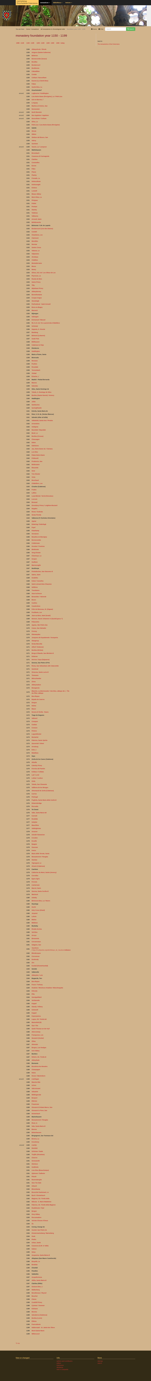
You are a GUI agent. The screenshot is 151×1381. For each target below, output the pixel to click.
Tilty (33, 285)
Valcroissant (36, 1088)
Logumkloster (36, 734)
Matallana (35, 753)
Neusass (35, 361)
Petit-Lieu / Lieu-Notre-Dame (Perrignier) (46, 125)
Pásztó (34, 1176)
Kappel (34, 1003)
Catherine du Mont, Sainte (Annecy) (44, 872)
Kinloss (34, 188)
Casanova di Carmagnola (40, 156)
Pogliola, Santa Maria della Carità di (44, 800)
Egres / (34, 879)
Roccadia (35, 806)
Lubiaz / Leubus (37, 778)
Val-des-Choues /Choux (40, 1220)
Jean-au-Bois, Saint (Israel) (41, 615)
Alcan (34, 866)
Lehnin (34, 916)
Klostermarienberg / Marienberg (43, 1233)
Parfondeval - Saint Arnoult (41, 304)
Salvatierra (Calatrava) (39, 1315)
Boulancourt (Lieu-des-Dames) (42, 228)
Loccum (34, 499)
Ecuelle (34, 841)
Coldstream (36, 543)
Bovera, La (35, 1139)
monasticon (45, 2)
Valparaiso (35, 254)
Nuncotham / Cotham (39, 118)
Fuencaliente (36, 1324)
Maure (34, 709)
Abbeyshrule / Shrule (39, 49)
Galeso (34, 1249)
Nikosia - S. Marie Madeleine (41, 1202)
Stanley (34, 210)
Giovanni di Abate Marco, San (42, 1107)
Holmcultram (36, 181)
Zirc (33, 962)
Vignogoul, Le (36, 863)
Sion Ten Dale (36, 1183)
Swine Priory (36, 282)
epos (38, 696)
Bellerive (35, 55)
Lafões (34, 493)
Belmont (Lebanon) (38, 335)
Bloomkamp (36, 1189)
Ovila (33, 781)
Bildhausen (36, 342)
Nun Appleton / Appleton (40, 115)
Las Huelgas (41, 1047)
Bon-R (34, 696)
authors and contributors (64, 1361)
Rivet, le (34, 1123)
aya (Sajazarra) (44, 659)
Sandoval (35, 669)
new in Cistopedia (62, 1369)
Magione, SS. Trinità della (41, 1198)
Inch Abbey (36, 1051)
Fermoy (34, 631)
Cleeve (34, 1299)
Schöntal (35, 326)
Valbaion (68, 950)
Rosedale (35, 367)
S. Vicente (41, 329)
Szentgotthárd (37, 997)
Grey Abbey (36, 1214)
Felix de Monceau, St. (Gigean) (42, 609)
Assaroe (34, 831)
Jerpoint (34, 913)
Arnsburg (35, 746)
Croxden (35, 838)
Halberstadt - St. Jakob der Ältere (43, 1327)
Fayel (34, 527)
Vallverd (34, 718)
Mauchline (35, 825)
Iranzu (34, 850)
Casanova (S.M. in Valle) (40, 1246)
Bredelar (35, 1264)
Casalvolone (36, 606)
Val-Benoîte (36, 1000)
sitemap (100, 1361)
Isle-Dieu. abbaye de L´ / (58, 691)
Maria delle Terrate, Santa (40, 853)
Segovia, (35, 329)
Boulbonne (35, 68)
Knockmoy (35, 1142)
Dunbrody (35, 959)
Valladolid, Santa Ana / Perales (42, 420)
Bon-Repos (36, 981)
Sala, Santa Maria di (39, 1126)
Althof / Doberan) (38, 647)
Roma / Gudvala (37, 512)
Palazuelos (35, 622)
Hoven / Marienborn (38, 1076)
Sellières (35, 587)
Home (94, 29)
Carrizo (34, 794)
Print (100, 29)
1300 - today (60, 43)
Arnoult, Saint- (37, 219)
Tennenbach (36, 370)
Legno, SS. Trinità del (39, 1019)
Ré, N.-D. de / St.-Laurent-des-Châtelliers (46, 323)
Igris (38, 879)
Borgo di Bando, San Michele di (43, 653)
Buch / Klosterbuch (38, 1195)
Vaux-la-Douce (37, 593)
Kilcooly (34, 991)
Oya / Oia (35, 1025)
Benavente (35, 938)
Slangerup (35, 641)
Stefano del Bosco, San (40, 137)
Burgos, (34, 1047)
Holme (34, 706)
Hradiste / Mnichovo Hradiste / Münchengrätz (47, 988)
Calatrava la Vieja (38, 345)
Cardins (34, 603)
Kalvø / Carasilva (37, 581)
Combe (34, 74)
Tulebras (35, 213)
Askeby (34, 897)
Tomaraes (35, 675)
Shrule (34, 131)
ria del (44, 813)
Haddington (36, 351)
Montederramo (37, 263)
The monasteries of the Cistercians (109, 44)
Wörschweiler (36, 678)
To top (18, 1343)
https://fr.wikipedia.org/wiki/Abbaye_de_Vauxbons (49, 950)
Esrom (34, 166)
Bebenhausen (36, 1132)
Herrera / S (35, 659)
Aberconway (36, 1032)
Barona (34, 1129)
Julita (34, 401)
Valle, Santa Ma (37, 813)
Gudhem (35, 562)
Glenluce (35, 1164)
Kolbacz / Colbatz (38, 772)
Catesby (35, 765)
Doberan (35, 656)
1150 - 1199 (30, 43)
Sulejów (34, 822)
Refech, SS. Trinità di (39, 1057)
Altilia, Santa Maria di (39, 1280)
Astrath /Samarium (38, 835)
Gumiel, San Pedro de (39, 1230)
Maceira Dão (36, 1082)
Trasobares (36, 590)
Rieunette (35, 468)
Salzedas (35, 386)
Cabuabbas (36, 71)
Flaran (34, 172)
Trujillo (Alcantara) (38, 1154)
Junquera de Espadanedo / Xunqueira (45, 637)
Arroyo (34, 935)
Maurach (35, 310)
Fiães (33, 169)
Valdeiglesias (36, 828)
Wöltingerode (36, 1095)
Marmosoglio (36, 565)
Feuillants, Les (37, 612)
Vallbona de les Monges (40, 787)
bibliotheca (57, 2)
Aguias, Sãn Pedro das (40, 625)
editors (59, 1363)
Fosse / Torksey (37, 984)
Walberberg (36, 1290)
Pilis (33, 994)
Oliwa (34, 1041)
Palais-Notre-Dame (38, 455)
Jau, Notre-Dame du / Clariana (42, 449)
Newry (34, 269)
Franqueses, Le (37, 1035)
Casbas (34, 724)
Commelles (36, 162)
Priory (40, 765)
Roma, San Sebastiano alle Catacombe (45, 666)
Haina (34, 1073)
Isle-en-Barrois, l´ (38, 99)
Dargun (34, 702)
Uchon (34, 1085)
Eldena (34, 1321)
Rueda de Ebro (37, 279)
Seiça (34, 1252)
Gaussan (35, 847)
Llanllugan (35, 1079)
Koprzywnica (36, 1016)
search (100, 1363)
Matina (34, 919)
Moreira (34, 1312)
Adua (34, 1186)
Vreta (33, 477)
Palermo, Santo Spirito (39, 740)
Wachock (35, 894)
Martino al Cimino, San (40, 106)
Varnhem (35, 143)
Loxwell (34, 191)
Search (130, 29)
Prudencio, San (37, 461)
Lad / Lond (35, 775)
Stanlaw (34, 860)
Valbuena (35, 216)
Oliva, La (35, 121)
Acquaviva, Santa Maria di (41, 1255)
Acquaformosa (37, 1277)
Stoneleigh (35, 301)
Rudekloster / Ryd (38, 1208)
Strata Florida (36, 515)
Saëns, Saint (36, 574)
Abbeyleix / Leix (37, 975)
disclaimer (60, 1367)
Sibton (34, 134)
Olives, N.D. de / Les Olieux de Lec (44, 272)
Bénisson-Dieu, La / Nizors (41, 901)
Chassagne (36, 439)
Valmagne (35, 317)
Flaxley (34, 175)
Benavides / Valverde (39, 596)
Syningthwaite (37, 408)
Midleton (35, 923)
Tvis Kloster (36, 474)
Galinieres (35, 445)
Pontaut (34, 206)
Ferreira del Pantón (38, 768)
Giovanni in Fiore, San (39, 1110)
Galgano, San (36, 945)
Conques (35, 721)
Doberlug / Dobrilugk (39, 524)
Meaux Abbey (36, 194)
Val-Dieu (34, 932)
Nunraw (34, 244)
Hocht (34, 907)
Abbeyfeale (36, 1060)
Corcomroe (36, 956)
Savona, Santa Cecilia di (40, 891)
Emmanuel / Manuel (38, 320)
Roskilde (35, 819)
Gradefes (35, 578)
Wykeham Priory (37, 288)
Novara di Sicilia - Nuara (40, 712)
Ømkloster (35, 549)
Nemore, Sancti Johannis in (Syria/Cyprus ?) (47, 619)
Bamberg (35, 332)
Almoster (35, 1044)
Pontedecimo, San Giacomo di (42, 571)
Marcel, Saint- (36, 888)
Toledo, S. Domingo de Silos (41, 392)
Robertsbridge (37, 803)
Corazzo (34, 728)
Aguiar (34, 521)
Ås (33, 1224)
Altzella (34, 762)
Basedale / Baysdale (39, 430)
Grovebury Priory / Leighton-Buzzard (44, 505)
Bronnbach (35, 153)
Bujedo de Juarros (38, 699)
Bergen (34, 1211)
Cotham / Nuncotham (39, 77)
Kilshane (35, 1308)
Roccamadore (36, 1217)
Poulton (34, 364)
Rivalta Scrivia (37, 929)
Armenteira (35, 423)
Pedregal (35, 797)
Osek (33, 1236)
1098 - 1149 (20, 43)
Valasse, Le (36, 250)
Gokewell (35, 1010)
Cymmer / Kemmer (38, 1305)
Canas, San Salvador (39, 628)
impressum (60, 1365)
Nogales (34, 508)
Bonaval (34, 502)
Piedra (34, 1239)
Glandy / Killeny (37, 1006)
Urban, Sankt (36, 1242)
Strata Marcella (37, 644)
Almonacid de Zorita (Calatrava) (43, 790)
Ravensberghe (37, 1180)
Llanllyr (34, 1145)
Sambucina (36, 405)
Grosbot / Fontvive (38, 546)
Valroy (34, 140)
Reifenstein (36, 464)
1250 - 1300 (50, 43)
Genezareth (36, 1161)
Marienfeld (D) (36, 1022)
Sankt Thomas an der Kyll (41, 1029)
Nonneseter (36, 109)
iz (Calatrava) (40, 866)
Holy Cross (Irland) (38, 910)
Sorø (33, 471)
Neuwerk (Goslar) (38, 1038)
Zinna (34, 681)
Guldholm (35, 1167)
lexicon (68, 2)
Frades (34, 490)
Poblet (34, 203)
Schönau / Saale (37, 1151)
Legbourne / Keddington (40, 93)
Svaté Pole (35, 339)
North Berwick (37, 112)
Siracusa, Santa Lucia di (40, 672)
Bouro (34, 600)
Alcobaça (35, 257)
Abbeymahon (36, 685)
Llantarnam (36, 885)
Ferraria (34, 882)
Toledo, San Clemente (39, 784)
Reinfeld (34, 1148)
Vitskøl (34, 373)
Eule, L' (34, 750)
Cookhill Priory (37, 1302)
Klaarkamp (35, 530)
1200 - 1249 (40, 43)
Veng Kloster (36, 552)
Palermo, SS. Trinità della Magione (44, 1205)
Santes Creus (36, 247)
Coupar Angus (37, 298)
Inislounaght (36, 184)
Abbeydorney (36, 291)
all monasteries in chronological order (53, 29)
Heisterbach (36, 1113)
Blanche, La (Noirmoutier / (41, 691)
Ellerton (34, 1101)
